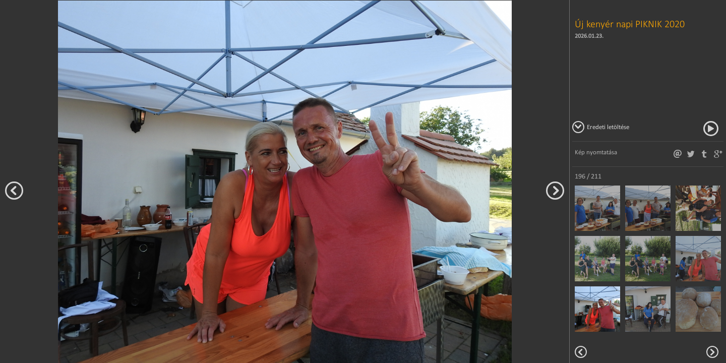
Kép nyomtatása (596, 152)
